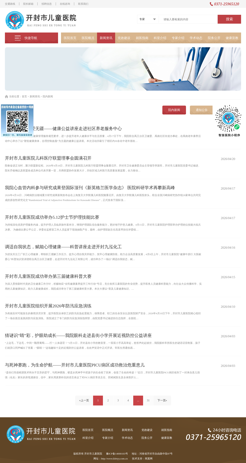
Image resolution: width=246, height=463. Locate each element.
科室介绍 (160, 38)
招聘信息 (47, 3)
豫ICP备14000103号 (117, 453)
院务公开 (214, 38)
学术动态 (196, 38)
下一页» (162, 400)
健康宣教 (232, 38)
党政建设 (124, 38)
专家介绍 (178, 38)
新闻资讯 (106, 38)
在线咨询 (65, 3)
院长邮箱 (28, 3)
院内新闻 (48, 96)
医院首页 (70, 38)
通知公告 (202, 110)
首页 (24, 96)
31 (148, 400)
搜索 (229, 19)
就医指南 (142, 38)
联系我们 (83, 3)
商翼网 (149, 458)
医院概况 (88, 38)
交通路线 (10, 3)
